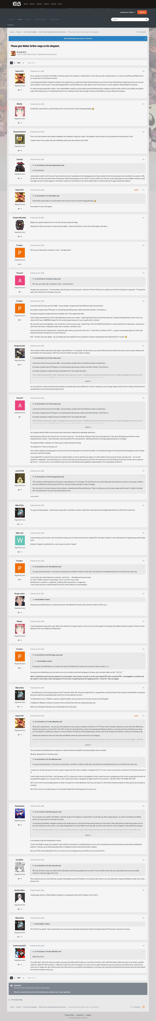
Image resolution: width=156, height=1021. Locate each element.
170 (20, 90)
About (26, 4)
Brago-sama (55, 655)
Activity (28, 19)
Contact (53, 4)
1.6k (20, 178)
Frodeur (54, 279)
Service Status (54, 19)
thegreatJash (56, 477)
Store (60, 4)
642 (20, 879)
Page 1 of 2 (32, 63)
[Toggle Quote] (33, 165)
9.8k (20, 236)
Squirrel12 (55, 812)
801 (20, 365)
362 (20, 490)
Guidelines (10, 25)
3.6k (20, 150)
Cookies (88, 1015)
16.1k (20, 524)
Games (32, 4)
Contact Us (80, 1015)
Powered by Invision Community (78, 1018)
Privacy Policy (69, 1015)
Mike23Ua (55, 567)
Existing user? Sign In (127, 12)
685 (20, 825)
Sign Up (142, 12)
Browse (11, 19)
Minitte (54, 196)
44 (20, 264)
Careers (39, 4)
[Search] (122, 19)
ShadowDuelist (56, 165)
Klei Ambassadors (40, 19)
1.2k (20, 612)
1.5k (20, 909)
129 (20, 123)
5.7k (20, 552)
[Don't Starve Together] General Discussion (42, 54)
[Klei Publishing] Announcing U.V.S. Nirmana (78, 38)
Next (19, 63)
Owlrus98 (55, 865)
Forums (46, 4)
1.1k (20, 964)
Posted (37, 71)
